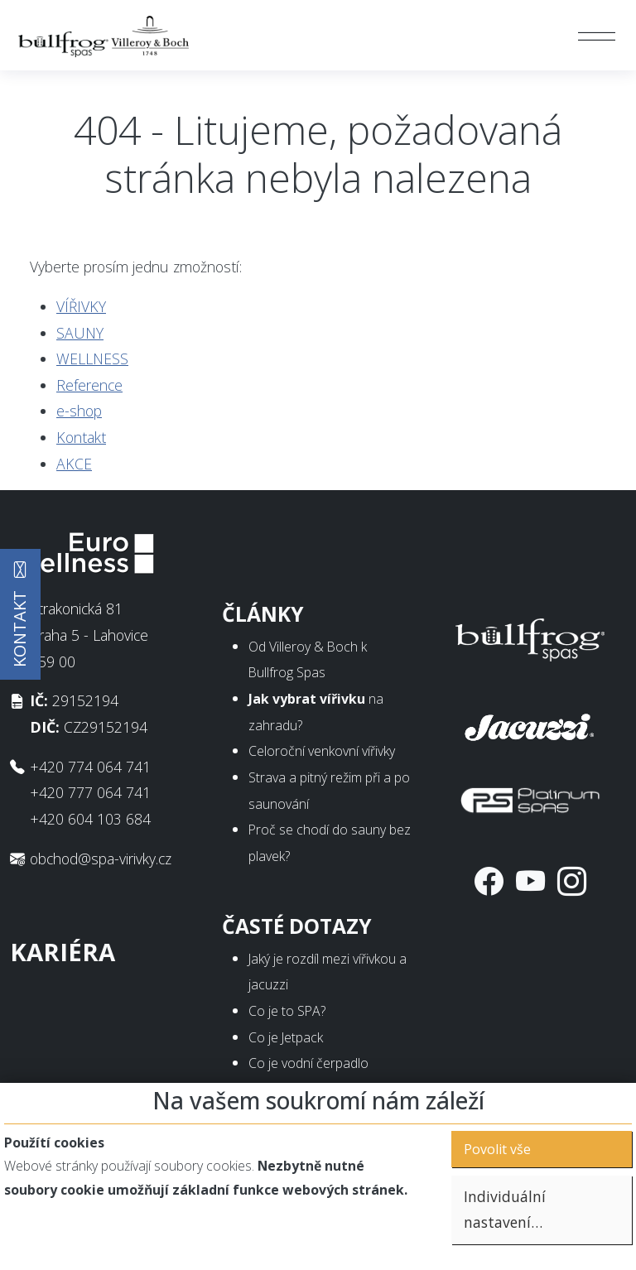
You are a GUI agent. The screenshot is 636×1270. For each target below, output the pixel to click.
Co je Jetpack (285, 1037)
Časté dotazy (297, 926)
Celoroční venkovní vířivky (321, 751)
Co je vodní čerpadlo (308, 1063)
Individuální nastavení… (505, 1209)
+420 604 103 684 (90, 819)
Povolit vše (497, 1149)
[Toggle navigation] (596, 35)
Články (263, 614)
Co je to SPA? (286, 1011)
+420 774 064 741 (90, 767)
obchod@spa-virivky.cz (100, 858)
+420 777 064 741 (90, 792)
